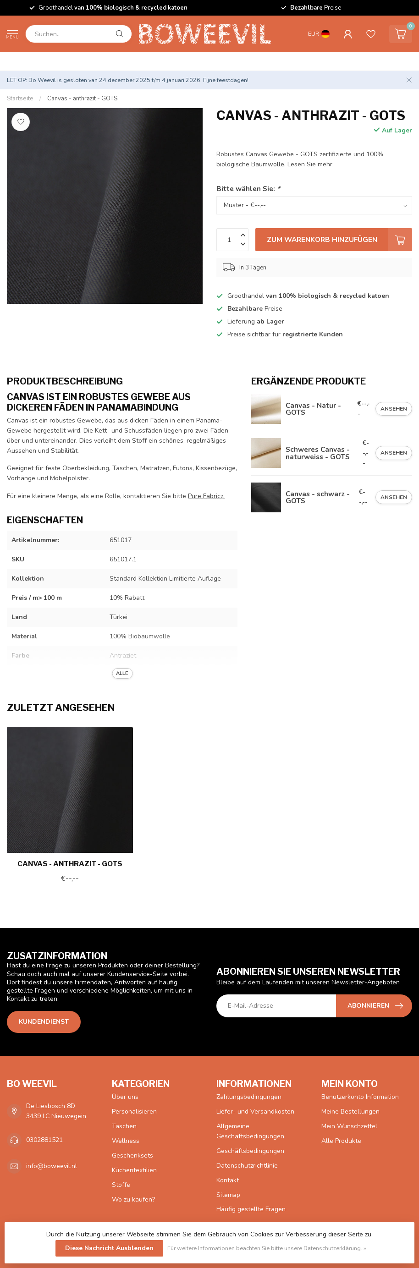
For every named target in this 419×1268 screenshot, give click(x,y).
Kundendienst (44, 1021)
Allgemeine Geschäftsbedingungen (250, 1131)
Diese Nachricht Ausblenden (109, 1248)
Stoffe (121, 1184)
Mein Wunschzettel (349, 1126)
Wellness (125, 1140)
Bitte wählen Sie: (248, 188)
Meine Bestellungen (350, 1111)
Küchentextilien (134, 1170)
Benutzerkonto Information (360, 1096)
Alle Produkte (341, 1140)
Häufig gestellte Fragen (251, 1209)
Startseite (20, 98)
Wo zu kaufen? (133, 1199)
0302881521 (44, 1140)
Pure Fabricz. (206, 496)
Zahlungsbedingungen (248, 1096)
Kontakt (227, 1180)
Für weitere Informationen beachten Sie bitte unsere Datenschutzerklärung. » (266, 1248)
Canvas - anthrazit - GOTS (82, 98)
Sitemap (228, 1195)
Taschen (124, 1126)
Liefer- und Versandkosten (255, 1111)
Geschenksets (132, 1155)
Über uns (125, 1096)
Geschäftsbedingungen (250, 1151)
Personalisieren (134, 1111)
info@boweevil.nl (51, 1166)
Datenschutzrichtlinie (247, 1165)
